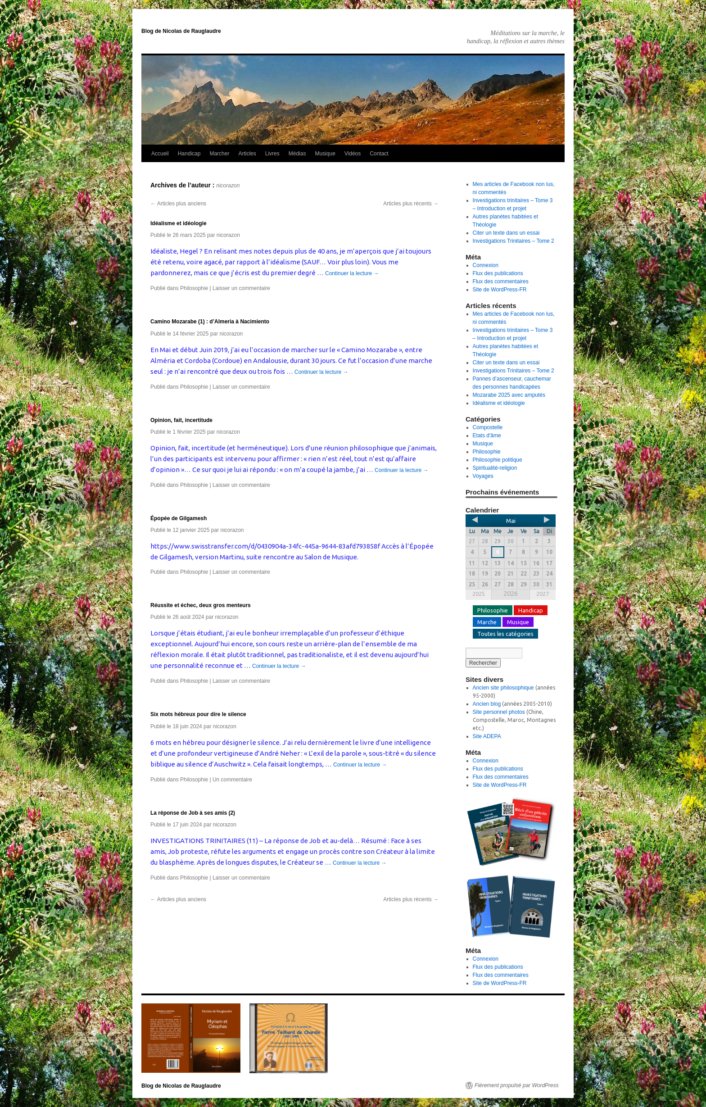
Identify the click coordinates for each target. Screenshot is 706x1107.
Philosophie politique (497, 460)
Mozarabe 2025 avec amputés (509, 395)
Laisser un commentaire (241, 288)
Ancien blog (487, 704)
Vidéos (352, 153)
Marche (487, 622)
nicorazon (228, 185)
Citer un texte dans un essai (506, 233)
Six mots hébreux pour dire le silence (198, 714)
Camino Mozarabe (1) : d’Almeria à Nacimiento (209, 321)
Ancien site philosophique (503, 688)
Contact (379, 153)
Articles (247, 153)
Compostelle (488, 427)
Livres (272, 153)
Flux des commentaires (501, 281)
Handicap (189, 153)
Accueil (160, 153)
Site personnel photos (499, 712)
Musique (325, 153)
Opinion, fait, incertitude (181, 420)
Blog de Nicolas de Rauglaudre (181, 31)
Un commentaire (232, 779)
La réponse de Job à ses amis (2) (192, 813)
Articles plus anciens (178, 203)
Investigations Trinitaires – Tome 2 (513, 241)
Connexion (485, 265)
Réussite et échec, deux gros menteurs (200, 605)
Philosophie (194, 288)
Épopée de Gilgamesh (178, 518)
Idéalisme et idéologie (178, 223)
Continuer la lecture (352, 273)
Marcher (219, 153)
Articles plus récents (411, 203)
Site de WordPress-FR (500, 289)
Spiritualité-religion (495, 468)
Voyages (483, 476)
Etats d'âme (487, 435)
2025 (478, 593)
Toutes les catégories (505, 634)
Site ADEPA (487, 736)
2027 (542, 593)
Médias (297, 153)
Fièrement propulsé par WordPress (517, 1085)
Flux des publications (498, 273)
